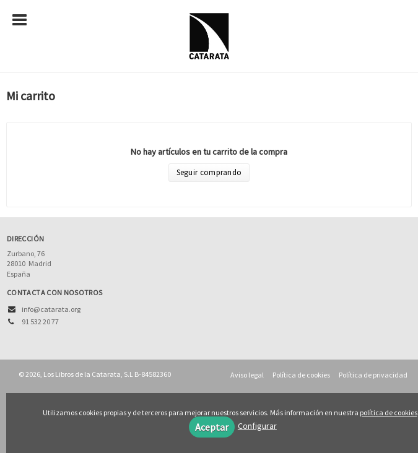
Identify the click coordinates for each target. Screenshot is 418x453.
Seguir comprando (209, 172)
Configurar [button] (257, 425)
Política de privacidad (373, 374)
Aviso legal (247, 374)
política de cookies (388, 412)
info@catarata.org (51, 309)
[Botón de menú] (24, 20)
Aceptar (212, 427)
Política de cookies (301, 374)
